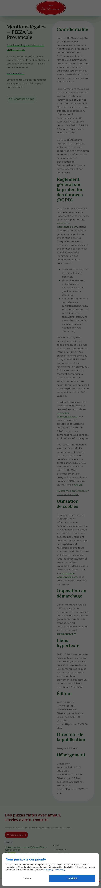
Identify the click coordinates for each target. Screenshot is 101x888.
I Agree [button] (72, 878)
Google (47, 870)
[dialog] (50, 869)
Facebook (58, 870)
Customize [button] (27, 878)
